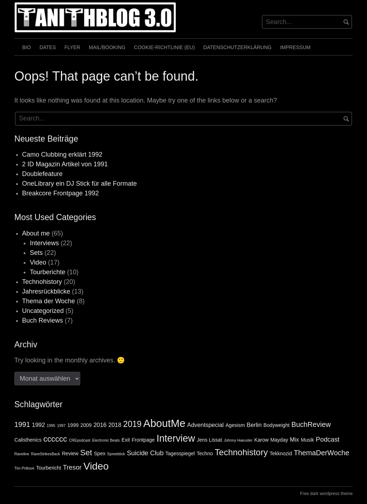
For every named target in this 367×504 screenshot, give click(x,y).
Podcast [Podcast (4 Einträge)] (327, 439)
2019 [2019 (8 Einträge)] (132, 424)
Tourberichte (47, 272)
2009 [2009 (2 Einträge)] (85, 425)
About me (36, 233)
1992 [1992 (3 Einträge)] (38, 425)
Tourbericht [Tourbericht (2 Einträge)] (48, 468)
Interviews (44, 243)
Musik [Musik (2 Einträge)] (307, 440)
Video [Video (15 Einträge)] (96, 466)
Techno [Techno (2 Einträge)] (205, 453)
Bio (26, 47)
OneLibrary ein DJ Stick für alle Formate (79, 183)
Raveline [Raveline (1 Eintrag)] (21, 454)
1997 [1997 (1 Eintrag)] (61, 425)
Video (38, 262)
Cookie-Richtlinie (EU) (164, 47)
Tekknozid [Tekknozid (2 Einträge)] (281, 453)
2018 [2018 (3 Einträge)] (114, 425)
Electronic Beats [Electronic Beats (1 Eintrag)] (106, 440)
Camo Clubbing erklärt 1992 (62, 154)
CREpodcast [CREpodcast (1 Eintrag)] (79, 440)
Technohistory (42, 281)
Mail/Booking (107, 47)
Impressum (295, 47)
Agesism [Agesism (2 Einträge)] (235, 425)
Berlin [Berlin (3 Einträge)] (254, 425)
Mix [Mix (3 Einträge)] (294, 439)
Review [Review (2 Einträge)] (70, 453)
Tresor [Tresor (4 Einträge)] (72, 467)
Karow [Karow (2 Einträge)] (261, 440)
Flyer (72, 47)
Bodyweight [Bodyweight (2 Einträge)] (276, 425)
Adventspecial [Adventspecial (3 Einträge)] (205, 425)
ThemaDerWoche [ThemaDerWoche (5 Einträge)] (321, 453)
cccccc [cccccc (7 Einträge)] (55, 438)
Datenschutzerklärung (237, 47)
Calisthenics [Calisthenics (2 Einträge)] (28, 440)
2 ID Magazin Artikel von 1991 (65, 164)
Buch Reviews (42, 320)
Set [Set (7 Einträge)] (86, 452)
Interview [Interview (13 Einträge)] (176, 438)
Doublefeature (42, 173)
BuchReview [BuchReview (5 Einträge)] (311, 424)
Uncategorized (43, 310)
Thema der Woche (48, 301)
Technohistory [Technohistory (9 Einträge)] (241, 452)
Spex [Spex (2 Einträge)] (99, 453)
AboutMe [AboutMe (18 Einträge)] (164, 423)
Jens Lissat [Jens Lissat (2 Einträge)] (209, 440)
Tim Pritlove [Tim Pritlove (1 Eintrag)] (24, 468)
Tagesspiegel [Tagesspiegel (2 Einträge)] (180, 453)
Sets (36, 252)
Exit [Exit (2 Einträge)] (125, 440)
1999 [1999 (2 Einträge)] (72, 425)
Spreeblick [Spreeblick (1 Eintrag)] (116, 454)
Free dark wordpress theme (326, 493)
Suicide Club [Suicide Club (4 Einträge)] (145, 453)
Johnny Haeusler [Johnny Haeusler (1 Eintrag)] (238, 440)
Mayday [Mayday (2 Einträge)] (279, 440)
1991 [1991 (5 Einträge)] (22, 424)
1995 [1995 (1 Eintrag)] (51, 425)
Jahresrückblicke (46, 291)
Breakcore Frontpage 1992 (60, 193)
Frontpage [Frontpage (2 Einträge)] (143, 440)
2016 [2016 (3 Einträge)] (100, 425)
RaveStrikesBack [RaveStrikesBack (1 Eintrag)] (45, 454)
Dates (47, 47)
